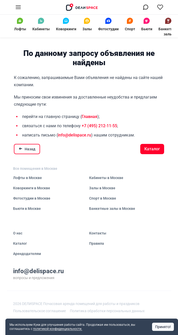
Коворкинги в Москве (31, 188)
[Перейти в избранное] (160, 7)
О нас (17, 233)
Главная (89, 116)
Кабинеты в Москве (106, 178)
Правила (96, 243)
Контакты (97, 233)
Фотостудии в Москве (31, 198)
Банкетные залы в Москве (112, 208)
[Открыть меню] (18, 7)
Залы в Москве (102, 188)
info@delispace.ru (74, 135)
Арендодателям (27, 254)
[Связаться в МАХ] (145, 7)
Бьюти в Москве (27, 208)
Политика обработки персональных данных (107, 311)
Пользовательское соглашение (39, 311)
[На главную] (81, 7)
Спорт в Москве (102, 198)
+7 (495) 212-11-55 (99, 125)
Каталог (152, 148)
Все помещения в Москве (35, 168)
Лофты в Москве (27, 178)
